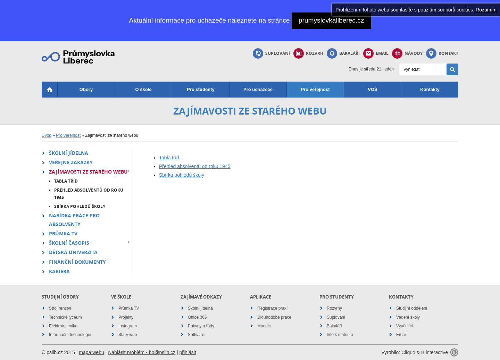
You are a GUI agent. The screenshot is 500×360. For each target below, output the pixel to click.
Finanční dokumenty (77, 262)
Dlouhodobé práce (274, 317)
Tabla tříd (66, 181)
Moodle (264, 326)
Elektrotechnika (63, 326)
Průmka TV (63, 233)
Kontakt (442, 53)
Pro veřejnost (315, 89)
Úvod (46, 135)
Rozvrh (308, 53)
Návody (407, 53)
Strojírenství (60, 308)
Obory (86, 89)
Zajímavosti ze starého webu (88, 171)
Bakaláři (343, 53)
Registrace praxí (272, 308)
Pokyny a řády (201, 326)
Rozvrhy (334, 308)
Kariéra (59, 271)
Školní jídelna (68, 153)
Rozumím (486, 9)
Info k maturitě (340, 334)
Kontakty (430, 89)
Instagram (127, 326)
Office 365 (197, 317)
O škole (143, 89)
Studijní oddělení (411, 308)
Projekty (125, 317)
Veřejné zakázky (71, 162)
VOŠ (372, 89)
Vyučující (404, 326)
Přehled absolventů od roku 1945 (88, 194)
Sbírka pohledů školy (79, 206)
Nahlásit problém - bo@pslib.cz (141, 352)
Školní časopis (69, 243)
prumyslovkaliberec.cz (331, 20)
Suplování (271, 53)
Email (376, 53)
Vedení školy (408, 317)
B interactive (434, 352)
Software (196, 334)
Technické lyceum (65, 317)
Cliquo (408, 352)
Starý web (127, 334)
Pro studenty (200, 89)
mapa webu (91, 352)
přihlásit (188, 352)
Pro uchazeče (258, 89)
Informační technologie (70, 334)
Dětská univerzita (73, 252)
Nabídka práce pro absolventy (74, 219)
